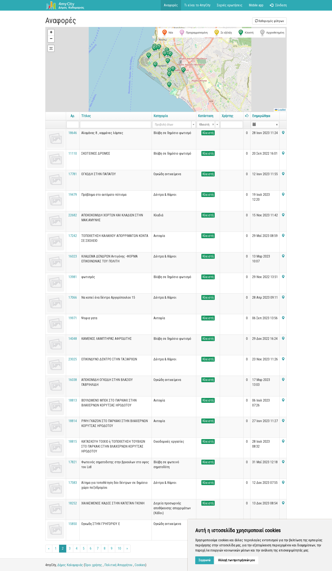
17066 (72, 297)
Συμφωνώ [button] (204, 560)
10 (119, 548)
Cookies (140, 565)
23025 (72, 359)
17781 (72, 174)
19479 (72, 195)
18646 (72, 133)
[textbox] (172, 124)
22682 (72, 215)
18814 (72, 421)
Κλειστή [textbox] (206, 124)
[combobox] (174, 124)
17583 (72, 483)
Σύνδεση (278, 5)
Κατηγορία (161, 116)
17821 (72, 462)
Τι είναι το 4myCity (197, 5)
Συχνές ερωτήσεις (229, 5)
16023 (72, 256)
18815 (72, 441)
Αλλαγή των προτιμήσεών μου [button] (236, 560)
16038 (72, 380)
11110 (72, 153)
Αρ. (73, 116)
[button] (169, 70)
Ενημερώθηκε (261, 116)
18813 (72, 400)
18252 (72, 503)
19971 (72, 318)
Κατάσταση (205, 116)
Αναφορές (171, 5)
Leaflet (280, 109)
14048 (72, 339)
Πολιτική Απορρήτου (118, 565)
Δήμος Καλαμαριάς (70, 565)
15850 (72, 524)
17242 (72, 236)
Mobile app (256, 5)
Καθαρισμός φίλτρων (269, 21)
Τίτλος (86, 116)
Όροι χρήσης (93, 565)
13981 (72, 277)
